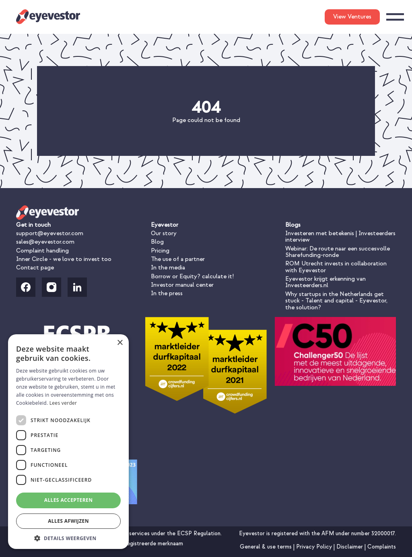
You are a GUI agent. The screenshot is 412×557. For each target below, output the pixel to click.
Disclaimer (350, 546)
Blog (157, 242)
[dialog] (68, 441)
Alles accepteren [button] (68, 500)
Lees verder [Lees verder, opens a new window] (63, 403)
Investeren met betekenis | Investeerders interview (340, 237)
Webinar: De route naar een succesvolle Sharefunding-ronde (337, 252)
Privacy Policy (315, 546)
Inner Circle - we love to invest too (63, 259)
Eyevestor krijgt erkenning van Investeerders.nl (325, 282)
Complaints (381, 546)
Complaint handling (42, 251)
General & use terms (266, 546)
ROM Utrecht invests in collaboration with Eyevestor (336, 267)
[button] (68, 537)
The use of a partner (178, 259)
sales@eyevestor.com (45, 242)
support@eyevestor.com (49, 233)
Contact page (35, 267)
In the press (167, 293)
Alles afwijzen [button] (68, 521)
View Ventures (352, 17)
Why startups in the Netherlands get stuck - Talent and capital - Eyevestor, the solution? (336, 300)
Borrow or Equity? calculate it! (192, 276)
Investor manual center (182, 285)
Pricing (160, 251)
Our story (164, 233)
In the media (168, 267)
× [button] (120, 343)
